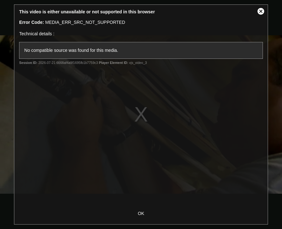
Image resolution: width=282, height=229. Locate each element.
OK (141, 213)
